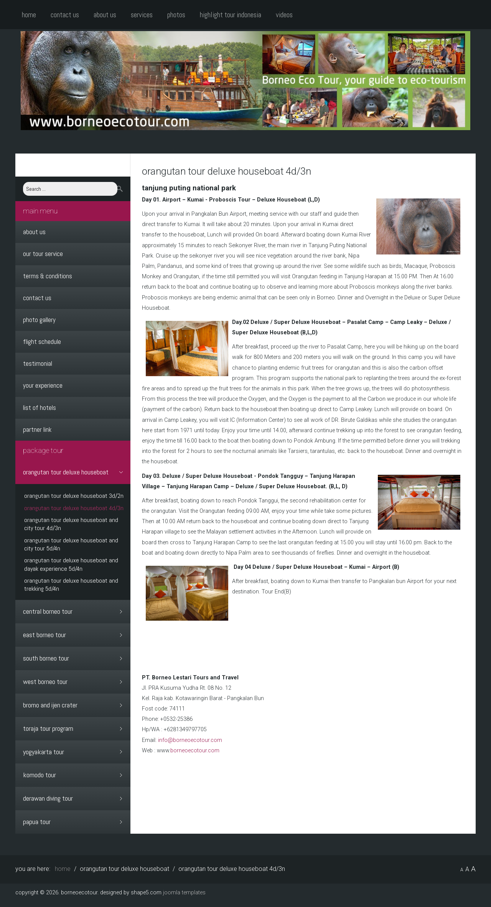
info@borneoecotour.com (190, 740)
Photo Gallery (39, 320)
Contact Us (65, 15)
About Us (105, 15)
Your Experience (43, 385)
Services (142, 15)
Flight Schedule (42, 341)
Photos (176, 15)
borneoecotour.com (194, 750)
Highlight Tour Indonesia (230, 15)
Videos (284, 15)
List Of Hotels (39, 407)
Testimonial (37, 363)
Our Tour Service (43, 253)
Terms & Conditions (47, 276)
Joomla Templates (184, 890)
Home (29, 15)
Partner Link (37, 429)
